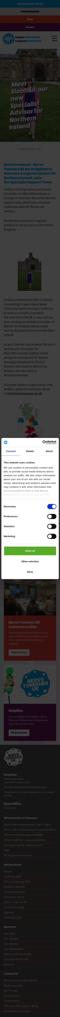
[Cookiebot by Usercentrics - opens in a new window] (42, 442)
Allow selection (30, 561)
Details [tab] (30, 451)
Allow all (30, 550)
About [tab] (49, 451)
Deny (30, 571)
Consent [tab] (11, 451)
